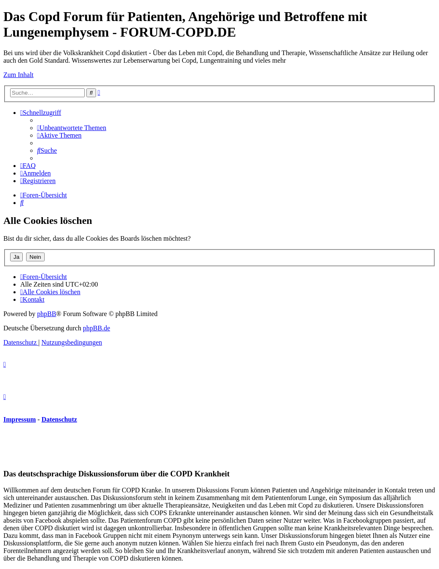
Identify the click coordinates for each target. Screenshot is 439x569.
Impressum (19, 419)
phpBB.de (96, 328)
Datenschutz (59, 419)
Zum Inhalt (18, 74)
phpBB (46, 313)
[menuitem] (71, 127)
